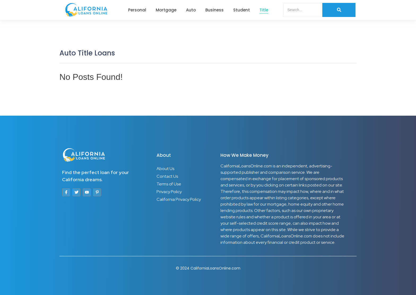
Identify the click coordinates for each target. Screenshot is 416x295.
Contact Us (167, 176)
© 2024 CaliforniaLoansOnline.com (208, 268)
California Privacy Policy (179, 199)
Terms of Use (169, 184)
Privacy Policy (169, 191)
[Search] (302, 10)
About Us (165, 168)
